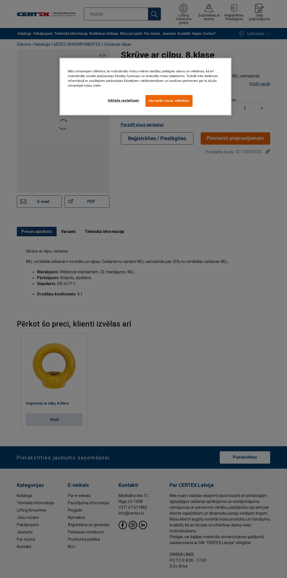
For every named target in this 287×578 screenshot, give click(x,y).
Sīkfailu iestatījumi (123, 100)
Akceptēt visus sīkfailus (169, 101)
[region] (145, 86)
